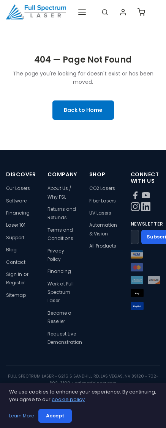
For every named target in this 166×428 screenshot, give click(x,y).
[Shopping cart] (141, 12)
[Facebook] (136, 198)
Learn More (21, 415)
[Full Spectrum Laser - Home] (36, 12)
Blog (11, 249)
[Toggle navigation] (82, 12)
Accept (55, 415)
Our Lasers (18, 188)
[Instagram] (136, 209)
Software (16, 201)
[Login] (123, 12)
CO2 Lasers (102, 188)
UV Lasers (100, 213)
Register (15, 282)
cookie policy (68, 399)
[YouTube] (145, 198)
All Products (102, 246)
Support (15, 237)
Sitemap (16, 295)
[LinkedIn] (145, 209)
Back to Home (83, 110)
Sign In (14, 274)
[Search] (105, 12)
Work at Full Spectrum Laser (60, 292)
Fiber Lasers (102, 201)
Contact (15, 262)
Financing (18, 213)
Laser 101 (15, 225)
